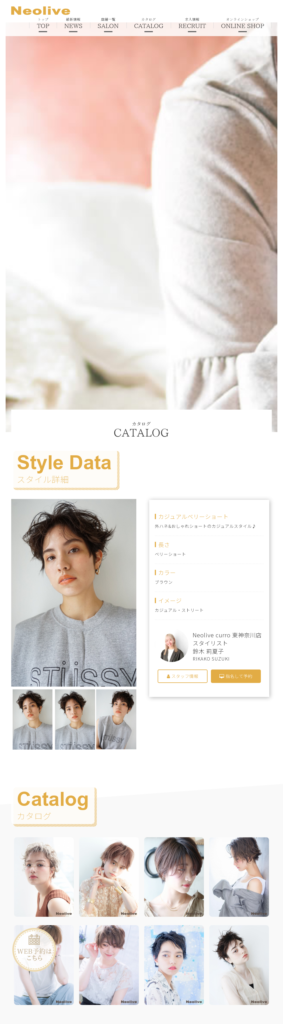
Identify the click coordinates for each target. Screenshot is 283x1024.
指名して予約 (235, 676)
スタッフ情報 (182, 676)
